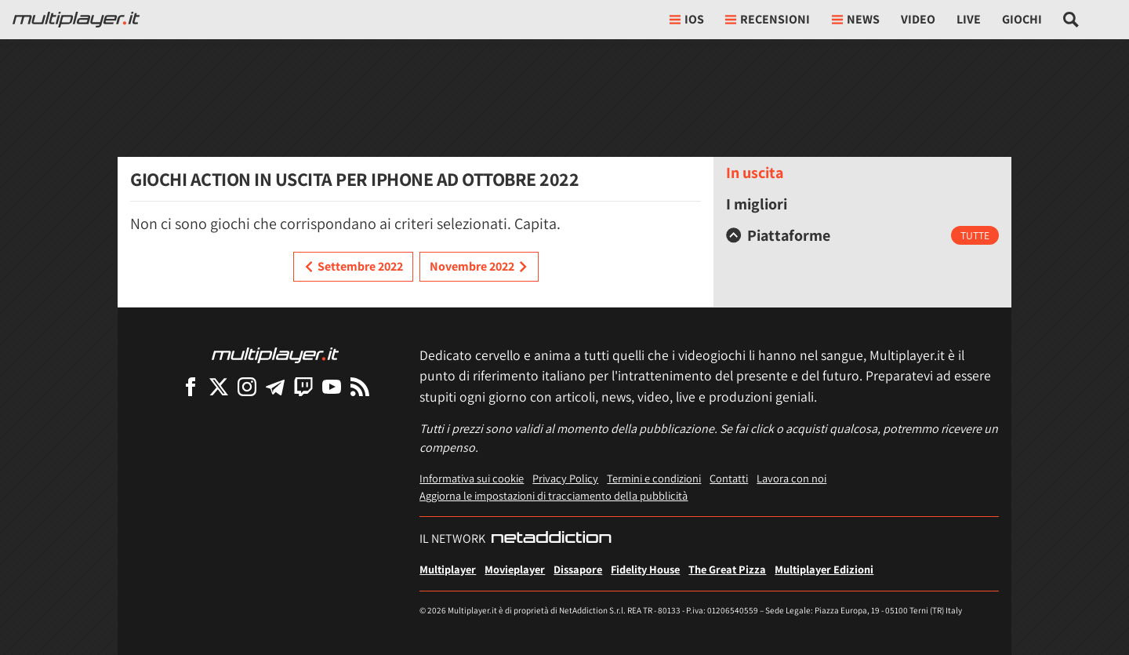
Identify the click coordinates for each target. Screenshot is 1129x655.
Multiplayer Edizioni (824, 569)
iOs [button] (687, 19)
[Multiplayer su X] (218, 386)
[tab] (862, 235)
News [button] (856, 19)
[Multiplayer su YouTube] (331, 386)
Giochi (1022, 19)
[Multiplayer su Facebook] (190, 386)
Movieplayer (515, 569)
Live (969, 19)
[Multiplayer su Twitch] (303, 386)
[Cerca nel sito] (1071, 19)
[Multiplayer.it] (76, 19)
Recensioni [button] (767, 19)
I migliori (756, 204)
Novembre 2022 (479, 266)
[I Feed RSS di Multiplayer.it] (359, 386)
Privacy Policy (565, 478)
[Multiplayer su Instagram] (247, 386)
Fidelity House (645, 569)
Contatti (729, 478)
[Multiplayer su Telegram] (275, 386)
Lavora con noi (791, 478)
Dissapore (578, 569)
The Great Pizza (727, 569)
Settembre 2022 (353, 266)
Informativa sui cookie (471, 478)
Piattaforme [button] (778, 235)
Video (918, 19)
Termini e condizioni (654, 478)
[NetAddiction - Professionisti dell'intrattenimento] (551, 538)
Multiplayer (447, 569)
